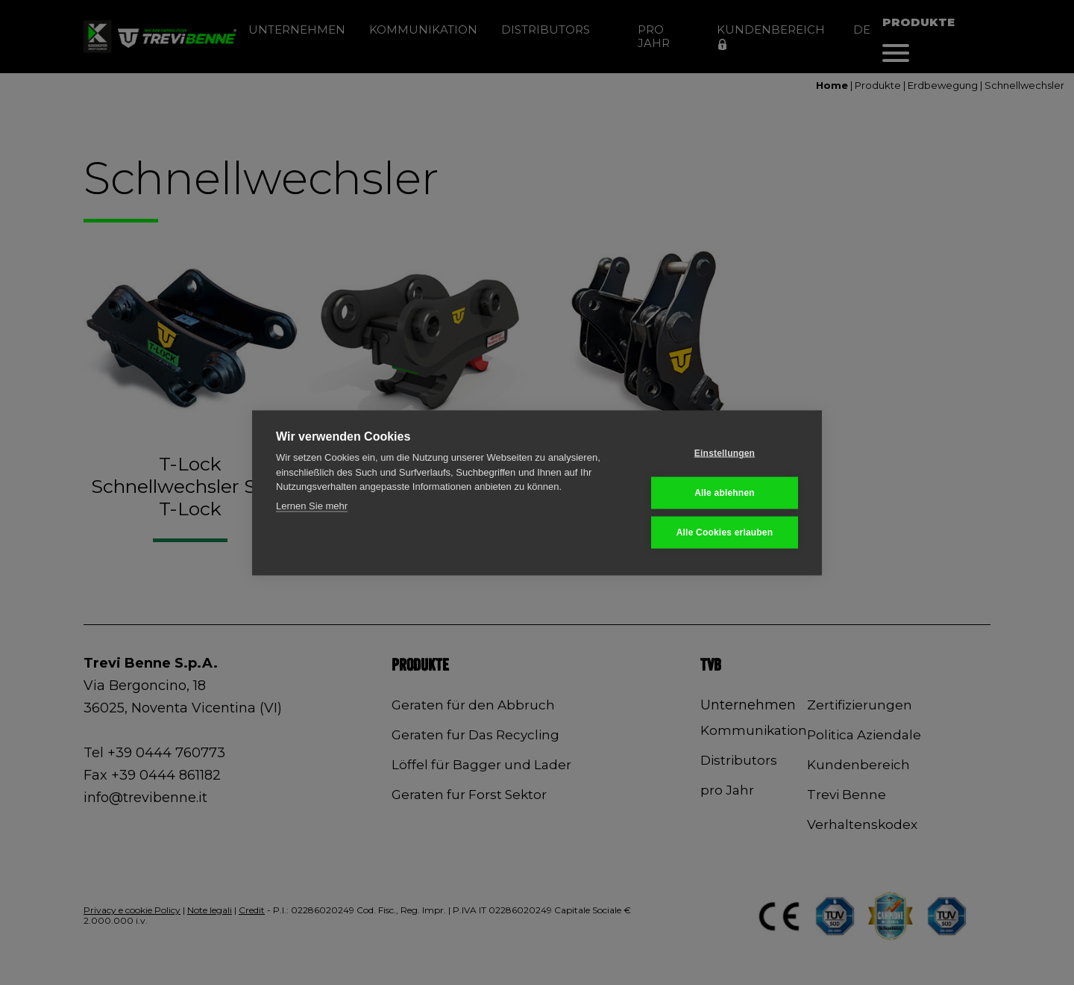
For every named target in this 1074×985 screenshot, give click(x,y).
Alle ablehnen (724, 493)
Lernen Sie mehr (312, 505)
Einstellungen (724, 453)
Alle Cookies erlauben (724, 532)
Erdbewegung (943, 85)
